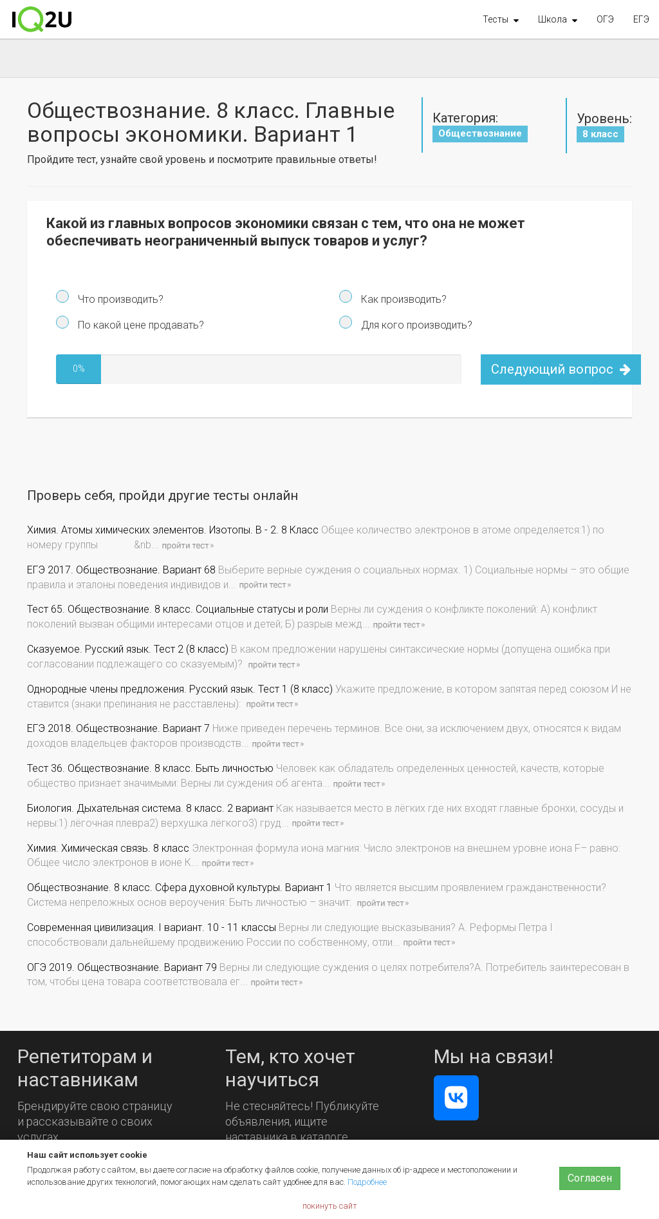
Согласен (590, 1178)
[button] (500, 19)
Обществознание (480, 133)
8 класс (600, 134)
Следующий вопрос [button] (561, 369)
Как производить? (402, 299)
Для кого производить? (415, 325)
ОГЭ (605, 19)
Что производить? (119, 299)
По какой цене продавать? (139, 325)
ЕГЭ (641, 19)
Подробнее (367, 1182)
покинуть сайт (329, 1206)
